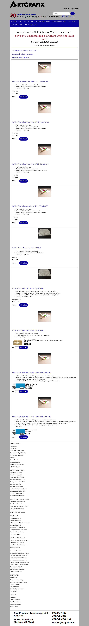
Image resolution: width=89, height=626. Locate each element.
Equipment (13, 595)
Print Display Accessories (17, 589)
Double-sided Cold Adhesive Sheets (19, 553)
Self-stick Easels (14, 586)
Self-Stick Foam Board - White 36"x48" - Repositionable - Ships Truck (31, 373)
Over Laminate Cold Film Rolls (18, 560)
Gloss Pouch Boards (15, 518)
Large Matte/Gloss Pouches (17, 545)
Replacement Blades (15, 604)
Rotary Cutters (14, 606)
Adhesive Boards (29, 21)
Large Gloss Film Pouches (17, 542)
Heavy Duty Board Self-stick (17, 477)
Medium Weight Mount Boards (18, 489)
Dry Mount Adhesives (16, 571)
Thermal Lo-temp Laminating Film (19, 562)
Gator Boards (13, 448)
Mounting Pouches (15, 547)
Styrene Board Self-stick (16, 486)
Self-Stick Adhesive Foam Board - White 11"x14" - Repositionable (30, 164)
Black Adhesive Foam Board (20, 57)
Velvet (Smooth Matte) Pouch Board (19, 523)
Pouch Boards (14, 516)
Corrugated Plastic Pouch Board (18, 529)
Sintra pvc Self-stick (15, 484)
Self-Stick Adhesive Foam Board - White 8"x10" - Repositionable (30, 82)
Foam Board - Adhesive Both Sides (22, 54)
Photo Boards (13, 577)
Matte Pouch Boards (15, 520)
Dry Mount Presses (15, 599)
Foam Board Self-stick (16, 472)
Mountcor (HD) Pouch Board (18, 527)
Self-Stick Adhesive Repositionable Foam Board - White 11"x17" (30, 206)
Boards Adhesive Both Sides (17, 495)
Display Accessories (31, 25)
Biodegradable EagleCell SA (17, 479)
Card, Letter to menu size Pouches (19, 540)
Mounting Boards (16, 21)
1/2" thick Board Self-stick (17, 493)
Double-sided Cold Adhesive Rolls (19, 555)
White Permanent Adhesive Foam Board (24, 50)
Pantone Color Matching (16, 580)
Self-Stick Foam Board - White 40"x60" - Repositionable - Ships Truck (31, 417)
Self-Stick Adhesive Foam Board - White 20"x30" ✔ (26, 248)
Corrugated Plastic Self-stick (17, 491)
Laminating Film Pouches (17, 538)
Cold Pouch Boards (15, 534)
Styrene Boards (14, 460)
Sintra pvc (12, 457)
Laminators (13, 597)
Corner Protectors (14, 584)
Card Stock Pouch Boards (17, 532)
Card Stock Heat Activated (17, 508)
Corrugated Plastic (15, 462)
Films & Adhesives (16, 25)
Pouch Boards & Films (43, 21)
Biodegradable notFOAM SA (18, 482)
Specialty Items (14, 575)
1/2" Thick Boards (15, 466)
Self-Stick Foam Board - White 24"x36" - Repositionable (27, 288)
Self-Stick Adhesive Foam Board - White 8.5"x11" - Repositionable (30, 122)
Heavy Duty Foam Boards (17, 450)
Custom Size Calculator (17, 512)
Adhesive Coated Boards (17, 470)
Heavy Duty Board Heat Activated (19, 506)
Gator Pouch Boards (15, 525)
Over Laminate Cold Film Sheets (18, 557)
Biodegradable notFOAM (17, 455)
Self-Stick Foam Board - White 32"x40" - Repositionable (27, 330)
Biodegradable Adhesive (16, 567)
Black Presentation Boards (17, 464)
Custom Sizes (72, 21)
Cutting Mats (13, 591)
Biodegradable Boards (59, 21)
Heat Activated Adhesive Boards (19, 499)
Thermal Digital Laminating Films (19, 564)
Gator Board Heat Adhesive (17, 504)
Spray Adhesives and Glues (17, 569)
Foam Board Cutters (15, 602)
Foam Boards (13, 446)
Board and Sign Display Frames (18, 582)
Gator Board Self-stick (16, 475)
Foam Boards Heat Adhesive (17, 501)
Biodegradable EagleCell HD (18, 453)
